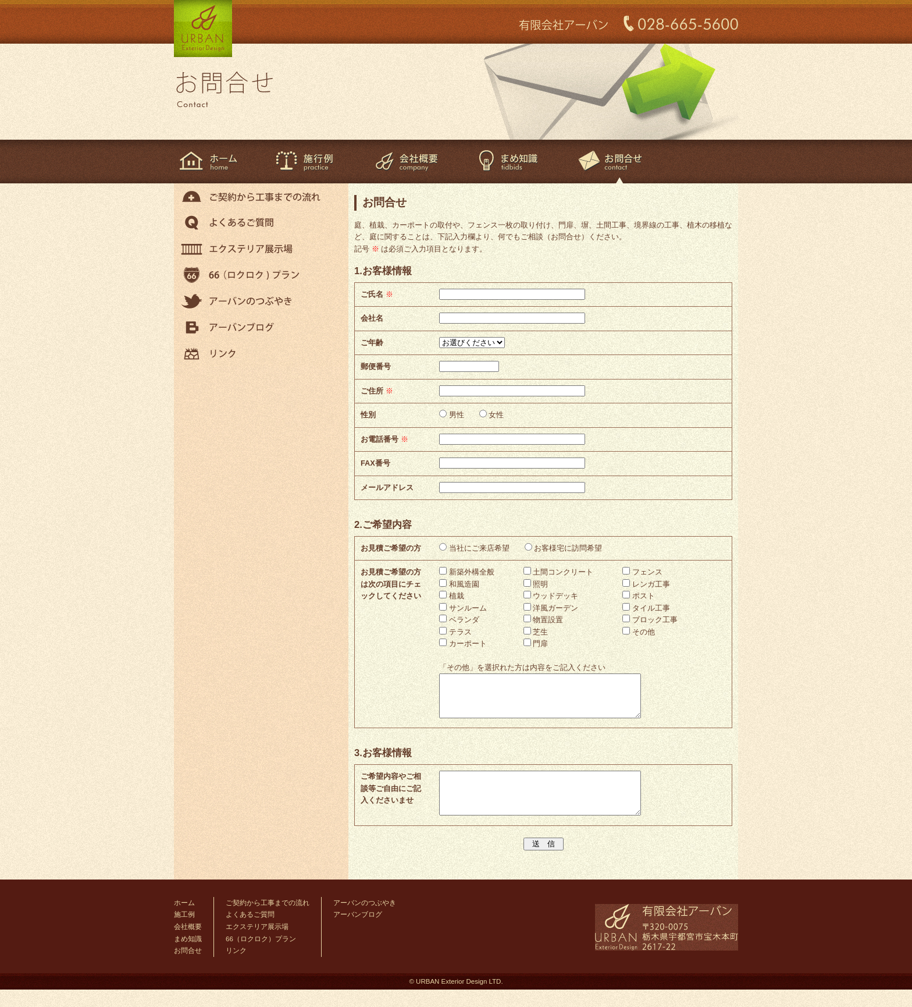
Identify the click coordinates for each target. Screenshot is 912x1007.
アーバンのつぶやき (261, 301)
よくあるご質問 (261, 223)
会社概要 (406, 161)
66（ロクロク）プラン (261, 275)
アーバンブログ (261, 327)
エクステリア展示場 (261, 249)
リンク (261, 354)
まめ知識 (508, 161)
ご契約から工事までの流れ (261, 196)
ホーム (215, 161)
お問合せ (188, 968)
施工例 (305, 161)
